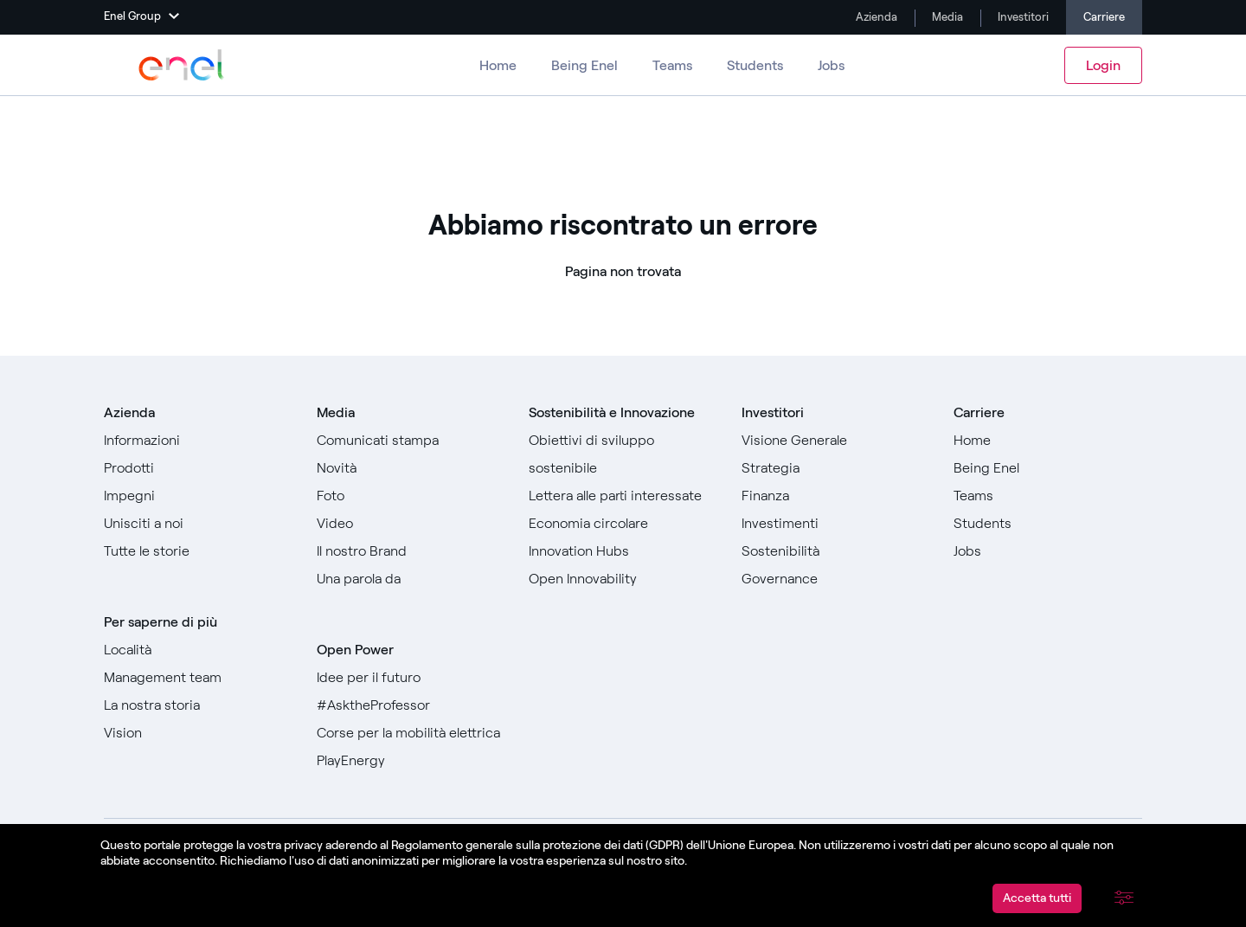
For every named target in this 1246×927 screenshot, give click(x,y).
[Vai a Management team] (198, 678)
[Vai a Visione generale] (836, 440)
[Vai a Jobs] (1048, 551)
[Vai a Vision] (198, 733)
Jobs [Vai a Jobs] (831, 65)
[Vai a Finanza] (836, 496)
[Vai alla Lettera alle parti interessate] (623, 496)
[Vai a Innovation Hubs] (623, 551)
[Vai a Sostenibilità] (836, 551)
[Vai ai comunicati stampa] (411, 440)
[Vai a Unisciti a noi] (198, 524)
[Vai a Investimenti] (836, 524)
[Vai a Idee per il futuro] (411, 678)
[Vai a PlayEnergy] (411, 761)
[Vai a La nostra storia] (198, 705)
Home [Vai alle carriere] (498, 65)
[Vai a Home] (1048, 440)
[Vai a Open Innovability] (623, 579)
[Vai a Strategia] (836, 468)
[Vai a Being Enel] (1048, 468)
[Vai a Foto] (411, 496)
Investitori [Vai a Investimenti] (1022, 16)
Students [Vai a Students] (755, 65)
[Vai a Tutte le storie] (198, 551)
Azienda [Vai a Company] (875, 16)
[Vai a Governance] (836, 579)
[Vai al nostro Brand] (411, 551)
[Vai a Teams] (1048, 496)
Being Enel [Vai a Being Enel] (584, 65)
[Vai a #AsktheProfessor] (411, 705)
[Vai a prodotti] (198, 468)
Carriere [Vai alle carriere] (1104, 16)
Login (1103, 65)
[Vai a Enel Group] (182, 64)
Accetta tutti (1037, 898)
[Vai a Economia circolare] (623, 524)
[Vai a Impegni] (198, 496)
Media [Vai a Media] (946, 16)
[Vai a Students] (1048, 524)
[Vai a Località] (198, 650)
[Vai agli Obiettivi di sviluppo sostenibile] (623, 454)
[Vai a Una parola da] (411, 579)
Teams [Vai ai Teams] (672, 65)
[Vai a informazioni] (198, 440)
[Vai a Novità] (411, 468)
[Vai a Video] (411, 524)
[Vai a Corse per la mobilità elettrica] (411, 733)
